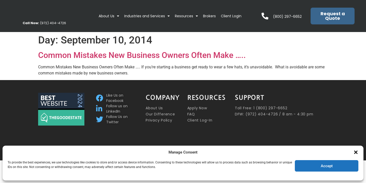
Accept (327, 166)
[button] (355, 152)
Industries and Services (147, 16)
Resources (186, 16)
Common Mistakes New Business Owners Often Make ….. (142, 55)
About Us (109, 16)
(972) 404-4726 (44, 23)
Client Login (231, 16)
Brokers (209, 16)
